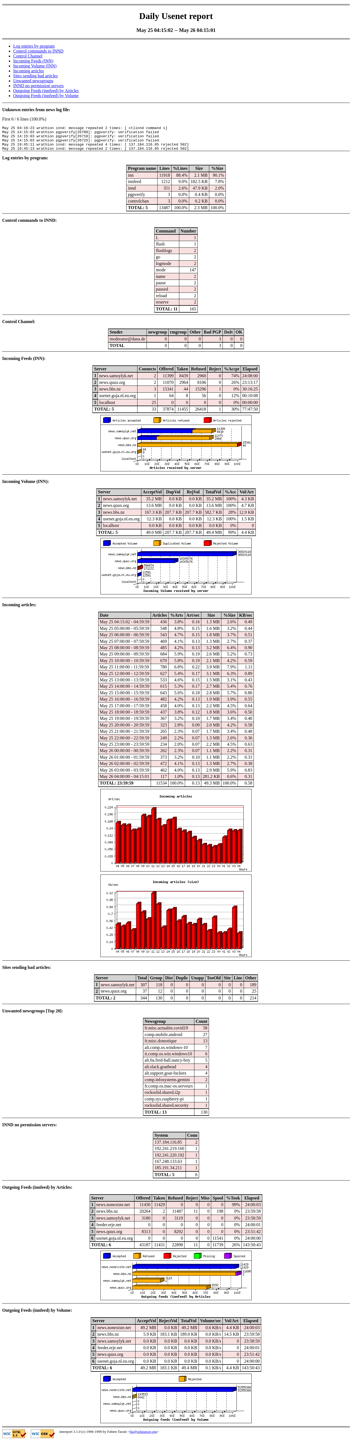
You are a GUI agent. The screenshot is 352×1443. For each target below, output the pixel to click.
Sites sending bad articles (35, 75)
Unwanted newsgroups (33, 80)
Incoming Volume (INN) (35, 66)
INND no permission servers (38, 85)
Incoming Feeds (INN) (33, 61)
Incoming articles (28, 71)
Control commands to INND (38, 51)
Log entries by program (34, 46)
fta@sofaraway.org (143, 1436)
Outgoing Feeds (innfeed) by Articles (46, 90)
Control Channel (27, 56)
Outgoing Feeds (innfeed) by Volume (46, 95)
